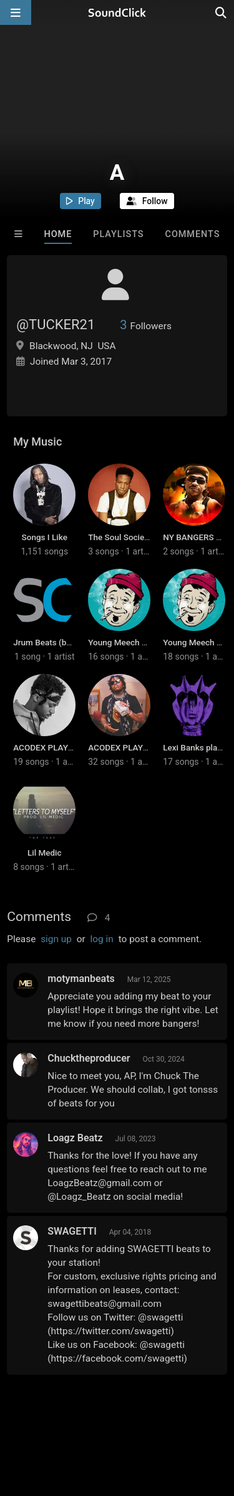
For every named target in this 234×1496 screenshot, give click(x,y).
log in (102, 939)
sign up (56, 939)
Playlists (118, 234)
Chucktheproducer (88, 1058)
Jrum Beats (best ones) (57, 642)
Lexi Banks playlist (198, 747)
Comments (192, 234)
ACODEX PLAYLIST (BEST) (63, 747)
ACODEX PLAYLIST (124, 747)
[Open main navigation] (15, 12)
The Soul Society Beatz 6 (135, 537)
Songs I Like (44, 537)
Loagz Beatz (74, 1138)
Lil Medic (44, 853)
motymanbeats (81, 978)
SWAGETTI (72, 1231)
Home (58, 234)
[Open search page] (221, 12)
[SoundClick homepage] (117, 12)
